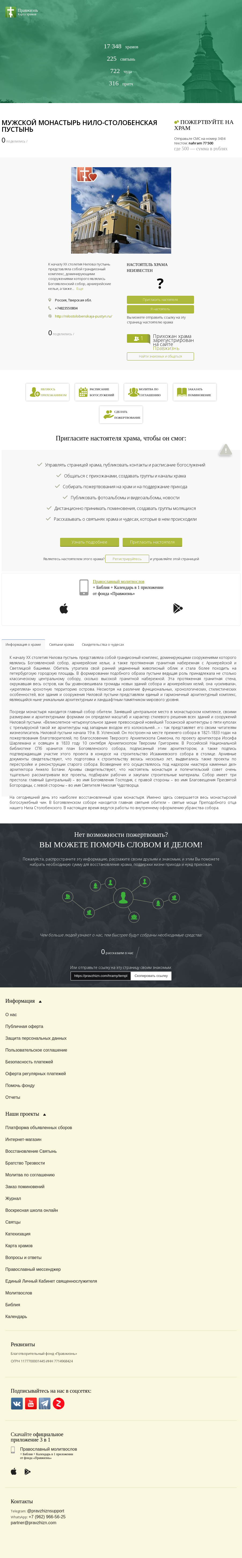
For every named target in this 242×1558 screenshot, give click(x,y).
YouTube (31, 1404)
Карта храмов (18, 1245)
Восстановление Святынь (31, 1151)
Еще (79, 288)
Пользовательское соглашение (36, 1050)
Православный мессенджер (33, 1269)
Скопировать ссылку (151, 976)
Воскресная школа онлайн (31, 1210)
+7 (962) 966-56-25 (47, 1517)
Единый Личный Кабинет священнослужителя (51, 1281)
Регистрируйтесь (127, 558)
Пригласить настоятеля (160, 299)
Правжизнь (166, 348)
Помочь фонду (20, 1085)
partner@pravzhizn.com (33, 1522)
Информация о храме (23, 644)
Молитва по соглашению (30, 1175)
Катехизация (18, 1234)
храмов (121, 46)
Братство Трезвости (25, 1163)
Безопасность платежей (29, 1062)
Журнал (13, 1198)
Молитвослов (18, 1293)
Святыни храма (61, 644)
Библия (12, 1304)
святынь (121, 58)
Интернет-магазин (23, 1139)
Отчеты (12, 1097)
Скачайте (21, 1434)
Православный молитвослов (118, 581)
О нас (11, 1014)
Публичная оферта (24, 1026)
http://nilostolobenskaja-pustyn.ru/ (83, 316)
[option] (121, 210)
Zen (59, 1404)
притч (121, 83)
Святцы (13, 1222)
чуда (121, 71)
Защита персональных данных (36, 1038)
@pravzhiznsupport (45, 1511)
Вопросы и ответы (23, 1257)
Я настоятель (160, 309)
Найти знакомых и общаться (160, 356)
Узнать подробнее (89, 542)
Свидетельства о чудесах (103, 644)
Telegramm (45, 1404)
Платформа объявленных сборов (38, 1127)
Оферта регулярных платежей (35, 1073)
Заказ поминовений (25, 1186)
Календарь (16, 1316)
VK (17, 1404)
